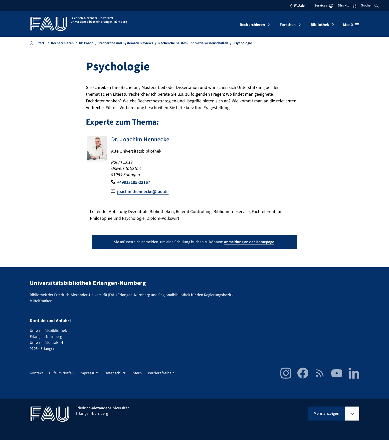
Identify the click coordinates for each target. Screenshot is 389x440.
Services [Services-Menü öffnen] (323, 5)
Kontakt (36, 373)
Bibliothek (320, 24)
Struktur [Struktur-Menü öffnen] (347, 5)
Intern (137, 373)
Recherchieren (252, 24)
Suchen (370, 5)
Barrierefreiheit (161, 373)
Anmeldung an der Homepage (249, 242)
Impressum (89, 373)
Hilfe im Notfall (61, 373)
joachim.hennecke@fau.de (143, 192)
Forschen (288, 24)
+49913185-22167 (133, 182)
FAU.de (297, 5)
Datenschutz (115, 373)
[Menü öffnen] (351, 24)
